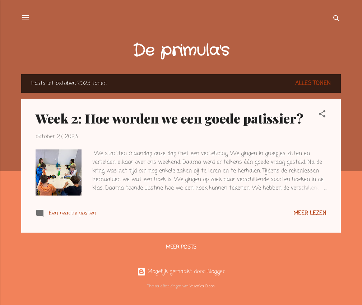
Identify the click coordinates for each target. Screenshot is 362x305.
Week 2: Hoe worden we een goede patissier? (169, 118)
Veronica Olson (202, 286)
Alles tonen (313, 84)
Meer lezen (309, 213)
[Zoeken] (336, 20)
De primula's (181, 51)
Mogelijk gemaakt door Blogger (181, 272)
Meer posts (181, 247)
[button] (322, 115)
